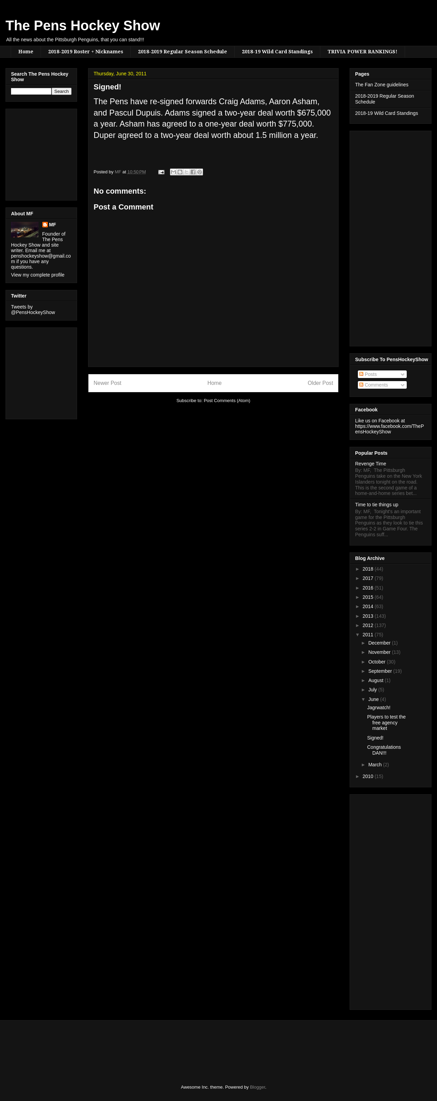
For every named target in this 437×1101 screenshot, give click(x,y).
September (380, 671)
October (377, 662)
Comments (373, 385)
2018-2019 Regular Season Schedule (182, 51)
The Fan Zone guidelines (381, 84)
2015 (369, 597)
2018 (369, 569)
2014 (369, 606)
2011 (369, 634)
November (380, 652)
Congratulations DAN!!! (384, 750)
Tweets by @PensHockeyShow (33, 309)
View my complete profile (37, 275)
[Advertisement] (31, 152)
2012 (369, 625)
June (374, 699)
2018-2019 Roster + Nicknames (85, 51)
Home (25, 51)
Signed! (375, 738)
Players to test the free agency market (386, 722)
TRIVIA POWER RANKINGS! (362, 51)
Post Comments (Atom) (227, 400)
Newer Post (107, 383)
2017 (369, 578)
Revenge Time (370, 463)
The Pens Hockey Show (83, 25)
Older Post (320, 383)
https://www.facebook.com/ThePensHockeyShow (389, 428)
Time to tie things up (376, 504)
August (376, 680)
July (373, 689)
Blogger (257, 1087)
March (375, 764)
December (380, 643)
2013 (369, 616)
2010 (369, 776)
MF (52, 224)
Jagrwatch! (379, 707)
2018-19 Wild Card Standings (277, 51)
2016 (369, 588)
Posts (368, 374)
